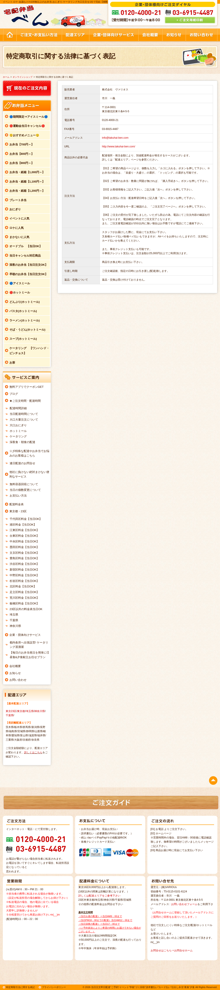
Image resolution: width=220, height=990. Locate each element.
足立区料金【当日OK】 (24, 592)
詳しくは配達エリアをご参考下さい (99, 895)
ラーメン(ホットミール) (24, 320)
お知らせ (15, 673)
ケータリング (18, 436)
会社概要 (15, 666)
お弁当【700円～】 (21, 144)
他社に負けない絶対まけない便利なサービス (29, 474)
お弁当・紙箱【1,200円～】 (27, 190)
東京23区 (11, 711)
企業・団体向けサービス (25, 634)
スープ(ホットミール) (23, 338)
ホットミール (18, 431)
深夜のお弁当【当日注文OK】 (28, 264)
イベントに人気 (19, 218)
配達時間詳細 (18, 408)
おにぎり (15, 209)
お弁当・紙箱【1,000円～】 (27, 172)
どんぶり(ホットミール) (24, 302)
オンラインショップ (22, 77)
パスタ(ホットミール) (23, 311)
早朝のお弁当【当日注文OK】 (28, 274)
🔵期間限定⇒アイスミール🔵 (28, 116)
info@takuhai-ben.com (115, 137)
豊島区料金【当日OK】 (24, 558)
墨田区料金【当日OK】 (24, 547)
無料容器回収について (24, 484)
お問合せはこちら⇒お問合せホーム (172, 950)
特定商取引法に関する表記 (20, 987)
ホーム (6, 77)
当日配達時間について (24, 414)
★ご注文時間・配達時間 (25, 400)
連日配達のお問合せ (22, 463)
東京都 (21, 711)
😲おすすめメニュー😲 (24, 135)
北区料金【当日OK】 (23, 586)
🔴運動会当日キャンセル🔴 (27, 126)
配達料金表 (16, 504)
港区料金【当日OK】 (23, 524)
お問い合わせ (17, 679)
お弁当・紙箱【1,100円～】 (27, 181)
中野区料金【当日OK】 (24, 575)
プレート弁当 (17, 200)
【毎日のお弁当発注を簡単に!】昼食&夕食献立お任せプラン (30, 655)
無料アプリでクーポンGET (26, 386)
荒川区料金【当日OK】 (24, 597)
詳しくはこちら (33, 752)
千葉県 (14, 620)
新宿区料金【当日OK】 (24, 569)
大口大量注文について (24, 419)
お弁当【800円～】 (21, 153)
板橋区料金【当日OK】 (24, 603)
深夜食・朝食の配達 (22, 442)
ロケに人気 (16, 227)
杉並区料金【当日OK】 (24, 581)
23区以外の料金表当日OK (26, 609)
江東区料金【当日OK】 (24, 530)
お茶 (12, 362)
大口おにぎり (18, 425)
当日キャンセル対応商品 (25, 255)
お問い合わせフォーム (184, 904)
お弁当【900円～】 (21, 163)
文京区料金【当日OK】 (24, 552)
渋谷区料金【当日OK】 (24, 564)
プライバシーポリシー (54, 987)
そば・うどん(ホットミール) (27, 329)
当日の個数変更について (25, 490)
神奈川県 (15, 626)
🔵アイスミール (19, 283)
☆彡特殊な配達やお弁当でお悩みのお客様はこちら (29, 453)
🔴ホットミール (19, 292)
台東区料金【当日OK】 (24, 535)
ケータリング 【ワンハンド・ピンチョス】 (29, 351)
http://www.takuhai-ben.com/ (118, 146)
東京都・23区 (18, 511)
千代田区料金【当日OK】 (26, 519)
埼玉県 (14, 614)
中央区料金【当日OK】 (24, 541)
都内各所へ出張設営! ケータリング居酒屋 (29, 645)
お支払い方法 (18, 495)
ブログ (13, 393)
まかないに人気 (19, 237)
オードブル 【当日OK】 (25, 246)
